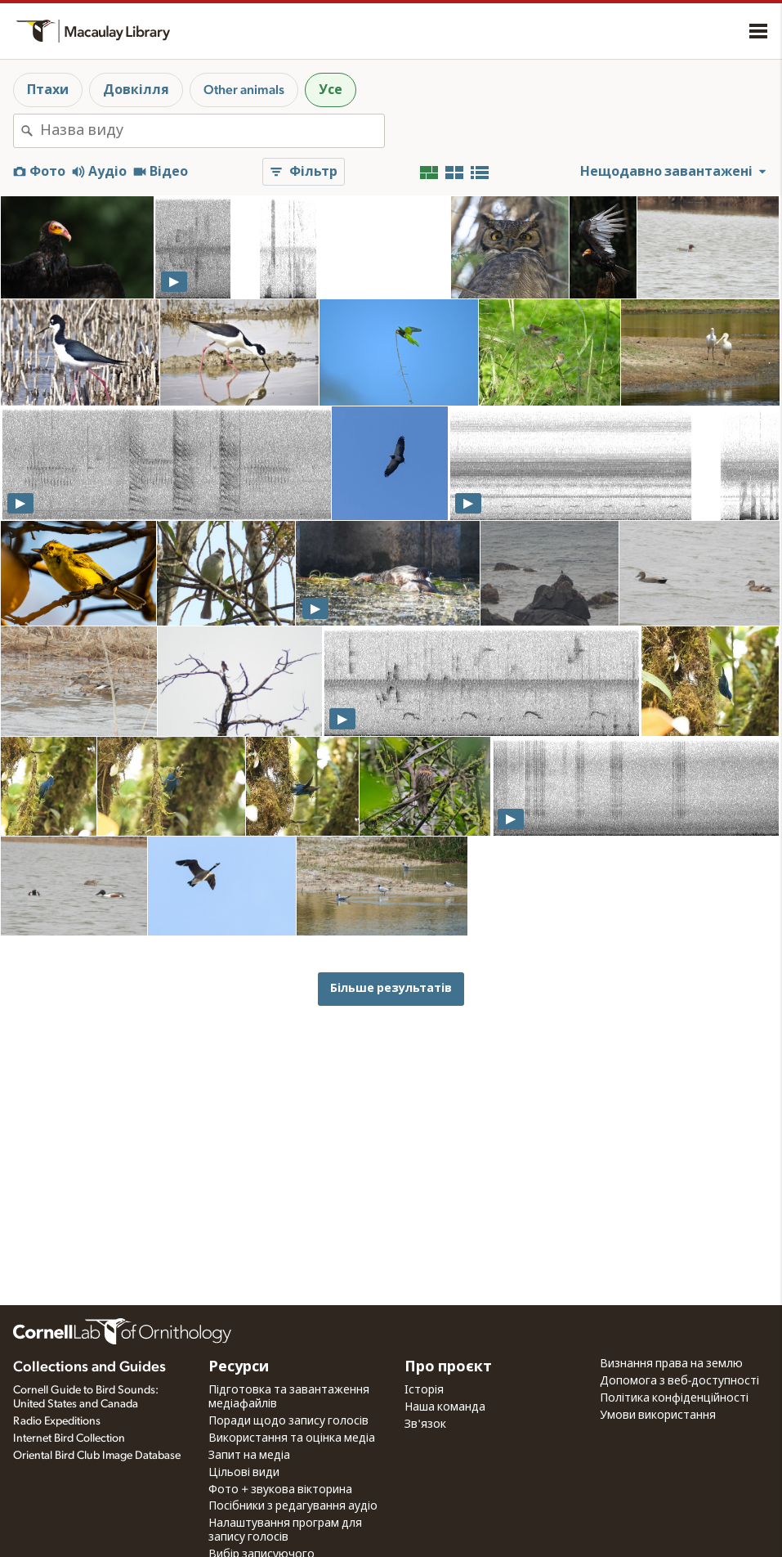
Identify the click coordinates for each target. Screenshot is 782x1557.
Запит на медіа (249, 1455)
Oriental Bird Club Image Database (97, 1455)
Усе (330, 89)
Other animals (243, 89)
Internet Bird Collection (69, 1438)
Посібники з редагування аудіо (293, 1506)
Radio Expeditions (57, 1421)
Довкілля (136, 89)
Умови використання (658, 1415)
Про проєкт (448, 1367)
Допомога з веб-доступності (679, 1381)
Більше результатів (391, 988)
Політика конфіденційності (674, 1398)
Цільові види (243, 1472)
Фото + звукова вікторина (280, 1490)
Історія (424, 1390)
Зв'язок (425, 1424)
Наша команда (444, 1407)
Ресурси (238, 1367)
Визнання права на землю (671, 1364)
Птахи (48, 89)
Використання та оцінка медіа (291, 1438)
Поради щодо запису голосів (288, 1421)
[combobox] (212, 130)
